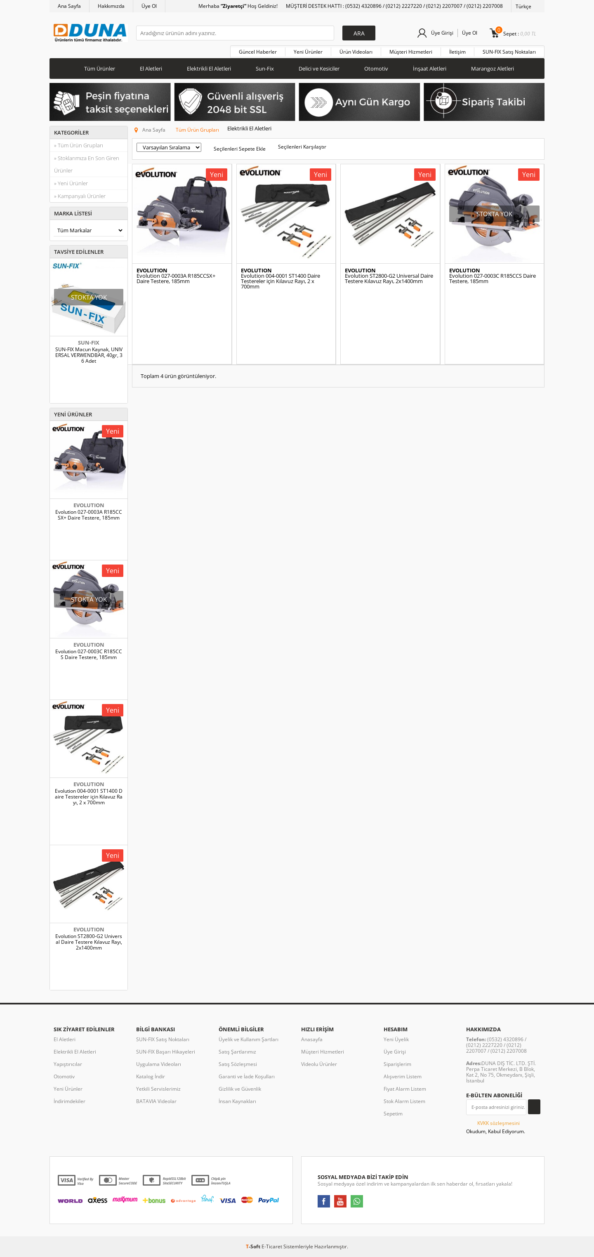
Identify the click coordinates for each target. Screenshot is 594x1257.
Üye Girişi (442, 32)
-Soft (254, 1246)
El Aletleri (151, 68)
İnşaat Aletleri (429, 68)
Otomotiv (376, 68)
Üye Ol (149, 5)
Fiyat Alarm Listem (405, 1088)
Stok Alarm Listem (404, 1101)
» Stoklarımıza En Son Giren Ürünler (86, 164)
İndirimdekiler (69, 1101)
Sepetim (393, 1113)
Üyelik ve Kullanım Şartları (248, 1039)
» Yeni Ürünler (71, 183)
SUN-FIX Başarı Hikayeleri (165, 1051)
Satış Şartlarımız (237, 1051)
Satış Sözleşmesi (238, 1064)
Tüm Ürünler (99, 68)
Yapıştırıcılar (68, 1064)
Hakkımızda (111, 5)
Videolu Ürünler (319, 1064)
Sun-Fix (265, 68)
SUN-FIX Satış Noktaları (509, 51)
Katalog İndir (150, 1076)
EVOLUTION (88, 505)
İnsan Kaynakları (237, 1101)
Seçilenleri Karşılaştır (302, 146)
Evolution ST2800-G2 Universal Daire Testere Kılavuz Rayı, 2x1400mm (88, 942)
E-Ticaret (272, 1246)
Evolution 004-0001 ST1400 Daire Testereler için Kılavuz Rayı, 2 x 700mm (89, 797)
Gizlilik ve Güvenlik (240, 1088)
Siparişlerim (397, 1064)
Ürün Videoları (355, 51)
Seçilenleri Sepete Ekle (240, 148)
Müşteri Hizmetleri (410, 51)
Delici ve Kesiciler (319, 68)
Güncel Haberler (258, 51)
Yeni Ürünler (308, 51)
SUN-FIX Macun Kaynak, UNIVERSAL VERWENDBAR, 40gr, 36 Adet (89, 355)
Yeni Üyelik (396, 1039)
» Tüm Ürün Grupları (78, 145)
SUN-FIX (88, 342)
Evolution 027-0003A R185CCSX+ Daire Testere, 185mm (88, 515)
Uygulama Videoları (158, 1064)
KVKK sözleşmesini (498, 1123)
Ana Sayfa (69, 5)
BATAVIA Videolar (156, 1101)
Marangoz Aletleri (492, 68)
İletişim (457, 51)
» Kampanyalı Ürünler (80, 196)
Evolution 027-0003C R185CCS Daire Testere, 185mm (88, 654)
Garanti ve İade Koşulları (247, 1076)
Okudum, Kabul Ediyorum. (495, 1127)
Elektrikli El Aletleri (209, 68)
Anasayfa (312, 1039)
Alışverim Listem (403, 1076)
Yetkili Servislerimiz (158, 1088)
